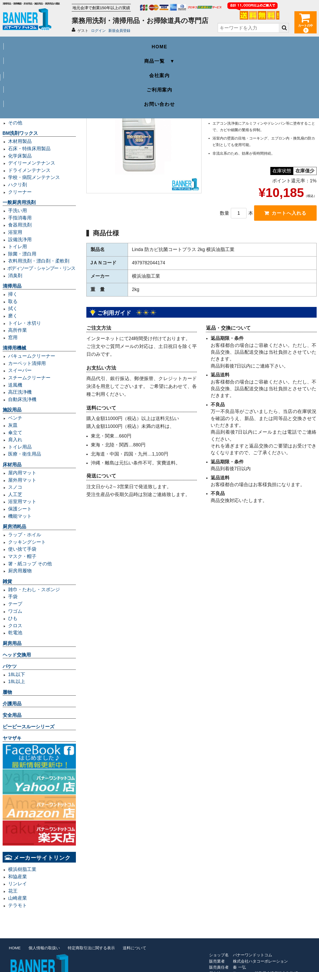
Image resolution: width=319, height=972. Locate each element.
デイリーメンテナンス (31, 163)
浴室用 (15, 232)
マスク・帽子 (22, 556)
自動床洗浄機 (22, 399)
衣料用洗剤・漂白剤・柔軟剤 (38, 261)
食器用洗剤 (20, 225)
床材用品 (12, 464)
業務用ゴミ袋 (17, 71)
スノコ (15, 487)
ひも (13, 618)
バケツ (10, 666)
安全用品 (12, 715)
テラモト (17, 905)
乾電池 (15, 632)
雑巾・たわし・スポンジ (34, 589)
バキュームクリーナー (31, 356)
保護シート (20, 508)
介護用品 (12, 703)
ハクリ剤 (17, 184)
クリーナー (20, 192)
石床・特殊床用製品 (29, 148)
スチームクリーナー (29, 377)
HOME (34, 43)
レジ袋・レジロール (29, 115)
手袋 (13, 596)
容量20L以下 (21, 101)
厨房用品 (12, 643)
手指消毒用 (20, 217)
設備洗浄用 (20, 239)
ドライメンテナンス (29, 170)
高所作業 (17, 330)
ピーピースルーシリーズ (28, 726)
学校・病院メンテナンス (34, 177)
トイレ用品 (20, 447)
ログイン (98, 30)
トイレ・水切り (24, 323)
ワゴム (15, 611)
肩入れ (15, 439)
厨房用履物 (20, 570)
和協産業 (17, 876)
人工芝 (15, 494)
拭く (13, 308)
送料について (134, 948)
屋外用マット (22, 480)
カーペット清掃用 (27, 363)
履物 (7, 692)
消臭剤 (15, 275)
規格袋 (15, 108)
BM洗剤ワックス (20, 133)
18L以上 (16, 681)
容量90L (16, 93)
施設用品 (12, 409)
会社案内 (159, 43)
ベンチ (15, 418)
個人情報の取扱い (44, 948)
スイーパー (20, 370)
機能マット (20, 516)
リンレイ (17, 883)
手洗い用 (17, 210)
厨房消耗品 (14, 526)
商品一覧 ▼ (96, 43)
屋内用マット (22, 472)
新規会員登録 (119, 30)
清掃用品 (12, 286)
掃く (13, 294)
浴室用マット (22, 501)
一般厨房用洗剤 (19, 202)
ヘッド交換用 (17, 654)
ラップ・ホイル (24, 534)
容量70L (16, 86)
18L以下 (16, 674)
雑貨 (7, 581)
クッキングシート (27, 542)
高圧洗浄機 (20, 392)
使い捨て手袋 (22, 549)
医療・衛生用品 (24, 454)
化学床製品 (20, 156)
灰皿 (13, 425)
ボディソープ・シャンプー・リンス (41, 268)
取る (13, 301)
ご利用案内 (222, 43)
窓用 (13, 337)
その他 (15, 122)
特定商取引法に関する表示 (91, 948)
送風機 (15, 385)
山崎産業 (17, 898)
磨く (13, 315)
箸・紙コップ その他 (30, 563)
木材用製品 (20, 141)
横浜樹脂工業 (22, 869)
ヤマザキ (12, 738)
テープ (15, 604)
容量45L (16, 79)
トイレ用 (17, 246)
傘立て (15, 432)
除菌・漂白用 (22, 254)
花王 (13, 891)
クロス (15, 625)
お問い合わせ (285, 43)
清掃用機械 (14, 348)
